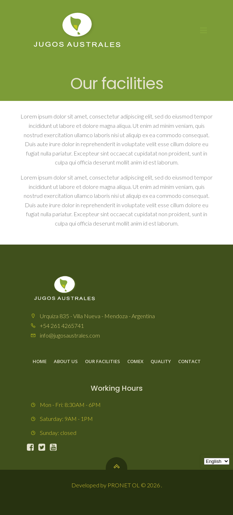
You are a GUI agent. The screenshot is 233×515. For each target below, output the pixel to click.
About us (66, 361)
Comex (135, 361)
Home (40, 361)
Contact (189, 361)
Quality (161, 361)
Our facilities (102, 361)
